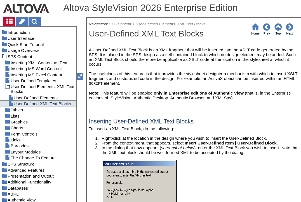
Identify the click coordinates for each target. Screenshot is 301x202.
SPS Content (120, 24)
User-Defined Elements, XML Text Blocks (170, 24)
